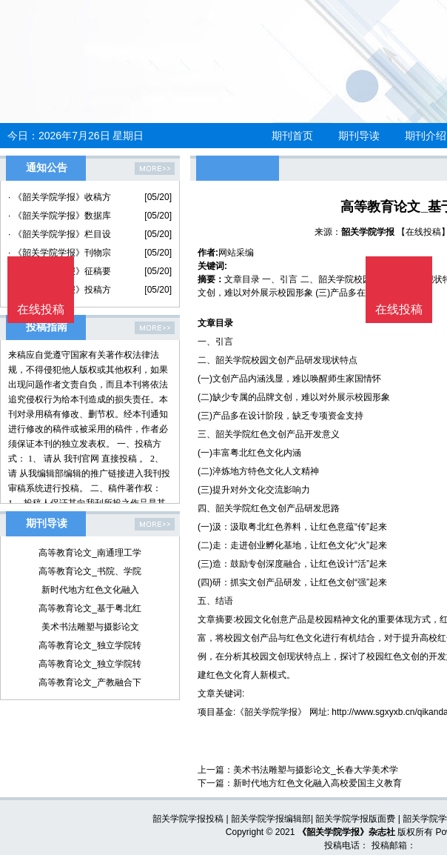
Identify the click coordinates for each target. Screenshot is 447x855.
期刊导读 (359, 136)
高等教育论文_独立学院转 (89, 645)
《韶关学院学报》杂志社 (346, 832)
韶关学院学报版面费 (355, 819)
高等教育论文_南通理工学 (89, 553)
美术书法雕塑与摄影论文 (90, 627)
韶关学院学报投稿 (187, 819)
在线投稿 (399, 309)
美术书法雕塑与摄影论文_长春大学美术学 (315, 770)
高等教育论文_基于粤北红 (89, 608)
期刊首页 (292, 136)
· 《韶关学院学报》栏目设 (59, 234)
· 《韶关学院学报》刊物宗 (59, 252)
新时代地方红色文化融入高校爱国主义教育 (317, 783)
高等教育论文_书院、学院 (89, 571)
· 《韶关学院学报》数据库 (59, 215)
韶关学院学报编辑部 (271, 819)
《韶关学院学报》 (270, 712)
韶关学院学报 (367, 232)
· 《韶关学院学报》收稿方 (59, 197)
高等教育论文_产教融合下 (89, 682)
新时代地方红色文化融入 (90, 590)
